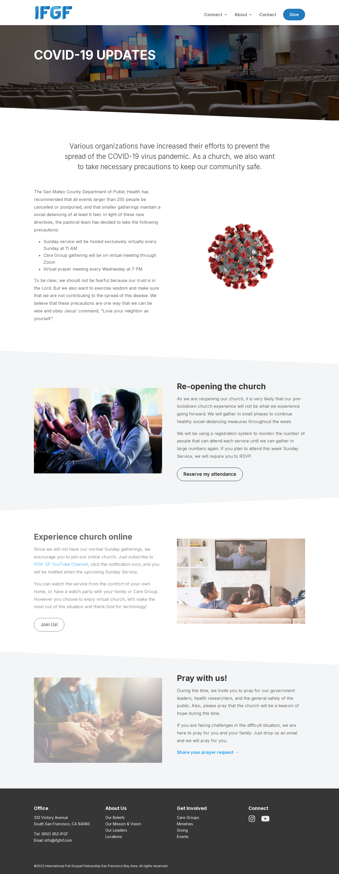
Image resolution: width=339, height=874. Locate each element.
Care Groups (188, 817)
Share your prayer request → (208, 752)
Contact (267, 15)
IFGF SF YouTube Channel (61, 564)
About (240, 15)
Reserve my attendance (210, 474)
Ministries (185, 824)
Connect (213, 15)
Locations (113, 836)
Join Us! (49, 624)
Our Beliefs (115, 817)
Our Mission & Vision (123, 824)
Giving (182, 830)
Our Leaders (116, 830)
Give (294, 14)
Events (183, 836)
